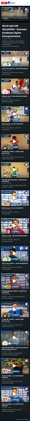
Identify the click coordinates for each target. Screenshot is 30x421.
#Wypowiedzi (4, 239)
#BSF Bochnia (18, 127)
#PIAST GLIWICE (18, 381)
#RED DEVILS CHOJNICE (7, 187)
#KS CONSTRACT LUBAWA (8, 383)
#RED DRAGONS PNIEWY (7, 101)
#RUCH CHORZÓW (6, 129)
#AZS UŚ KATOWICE (19, 72)
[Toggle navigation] (27, 3)
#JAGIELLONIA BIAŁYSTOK (8, 158)
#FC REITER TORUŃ (19, 157)
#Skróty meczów (5, 72)
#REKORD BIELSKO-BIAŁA (20, 185)
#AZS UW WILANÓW (6, 44)
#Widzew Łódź (18, 100)
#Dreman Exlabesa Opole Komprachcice (10, 42)
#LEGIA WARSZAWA (6, 74)
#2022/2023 (22, 42)
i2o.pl (27, 419)
